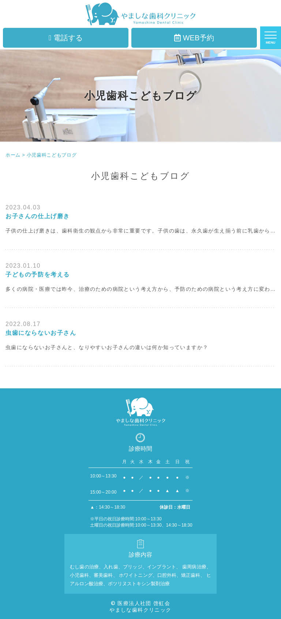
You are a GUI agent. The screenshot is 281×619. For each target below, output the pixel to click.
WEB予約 (194, 38)
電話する (66, 38)
